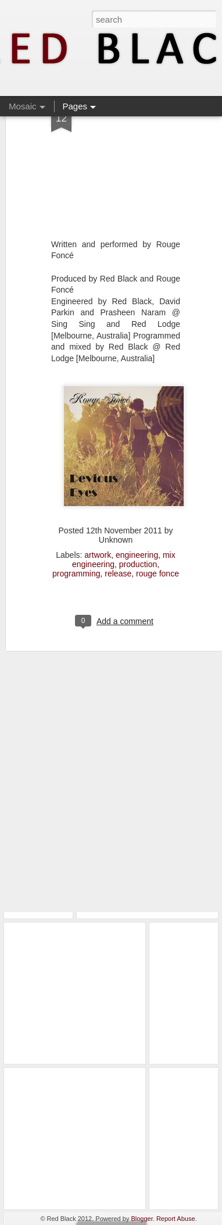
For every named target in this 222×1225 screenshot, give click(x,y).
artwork (97, 519)
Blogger (141, 1218)
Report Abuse (175, 1218)
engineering (137, 519)
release (118, 538)
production (138, 528)
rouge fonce (157, 538)
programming (76, 538)
